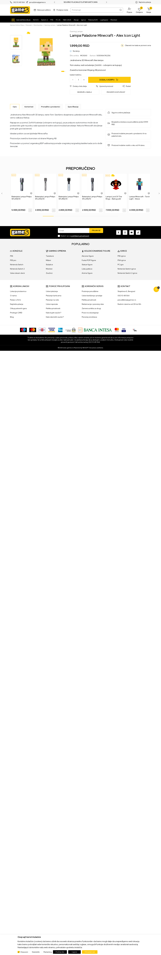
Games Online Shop (17, 25)
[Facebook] (118, 232)
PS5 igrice (122, 256)
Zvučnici (49, 273)
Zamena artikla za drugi (91, 308)
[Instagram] (125, 232)
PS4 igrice (122, 260)
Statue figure (87, 264)
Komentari (29, 107)
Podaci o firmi (15, 300)
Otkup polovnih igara (18, 308)
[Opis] (14, 106)
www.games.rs (68, 348)
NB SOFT (86, 348)
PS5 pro (13, 260)
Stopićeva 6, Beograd (126, 291)
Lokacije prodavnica (18, 291)
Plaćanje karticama (53, 295)
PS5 (11, 256)
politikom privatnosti (80, 236)
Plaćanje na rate (52, 300)
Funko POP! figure (89, 260)
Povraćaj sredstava (89, 317)
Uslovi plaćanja (52, 291)
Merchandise (38, 25)
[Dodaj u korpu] (109, 80)
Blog (12, 317)
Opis (15, 107)
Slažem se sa (75, 236)
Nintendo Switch (16, 264)
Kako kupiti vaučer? (53, 313)
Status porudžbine (44, 10)
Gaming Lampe (49, 25)
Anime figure (87, 273)
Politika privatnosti (53, 308)
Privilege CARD (16, 313)
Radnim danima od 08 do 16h (129, 304)
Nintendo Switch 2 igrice (127, 273)
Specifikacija (73, 107)
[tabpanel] (46, 51)
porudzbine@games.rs (37, 2)
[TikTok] (138, 232)
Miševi (48, 260)
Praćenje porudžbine (90, 291)
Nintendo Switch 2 (17, 269)
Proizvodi (29, 25)
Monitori (49, 269)
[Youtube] (131, 232)
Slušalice (49, 264)
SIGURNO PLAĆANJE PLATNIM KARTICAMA (80, 2)
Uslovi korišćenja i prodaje (92, 295)
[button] (129, 10)
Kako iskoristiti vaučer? (55, 317)
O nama (13, 295)
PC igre (121, 264)
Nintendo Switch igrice (127, 269)
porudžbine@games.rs (127, 300)
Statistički (36, 952)
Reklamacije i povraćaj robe (93, 304)
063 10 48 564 (19, 2)
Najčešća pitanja (145, 2)
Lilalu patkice (87, 269)
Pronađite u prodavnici (50, 107)
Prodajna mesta (62, 10)
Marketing (48, 952)
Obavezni (24, 952)
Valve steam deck (17, 273)
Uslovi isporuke (52, 304)
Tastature (50, 256)
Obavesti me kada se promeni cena (138, 45)
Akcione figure (88, 256)
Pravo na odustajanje (90, 313)
